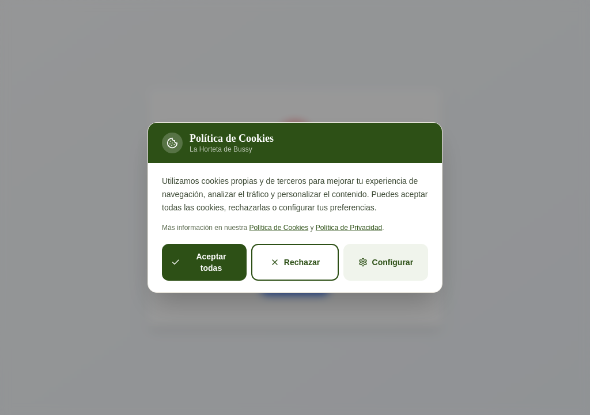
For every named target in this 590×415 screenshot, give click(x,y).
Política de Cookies (278, 228)
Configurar (386, 262)
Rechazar (295, 262)
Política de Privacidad (349, 228)
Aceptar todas (198, 262)
